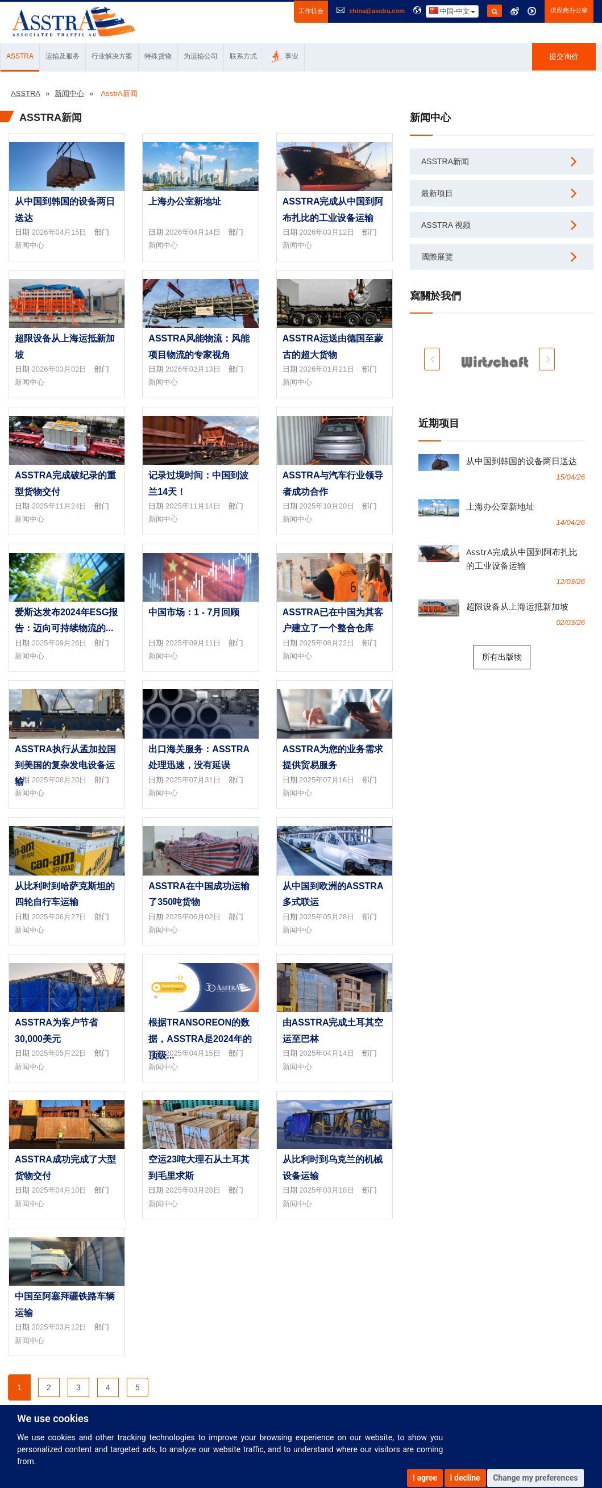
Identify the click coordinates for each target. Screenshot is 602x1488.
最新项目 (437, 193)
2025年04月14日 (326, 1053)
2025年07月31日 (193, 780)
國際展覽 (437, 256)
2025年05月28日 (326, 916)
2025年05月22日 (59, 1053)
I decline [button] (465, 1477)
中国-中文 (452, 11)
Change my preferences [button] (535, 1477)
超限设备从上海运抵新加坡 (517, 606)
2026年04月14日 (193, 232)
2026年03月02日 (59, 369)
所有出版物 (502, 656)
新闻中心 (29, 245)
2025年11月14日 (193, 506)
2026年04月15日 (59, 232)
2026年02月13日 (193, 369)
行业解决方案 (112, 56)
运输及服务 (62, 56)
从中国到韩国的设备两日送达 (521, 460)
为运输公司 (201, 56)
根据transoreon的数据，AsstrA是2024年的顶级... (199, 1039)
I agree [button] (425, 1477)
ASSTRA (20, 56)
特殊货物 (158, 56)
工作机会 (310, 10)
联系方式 (243, 56)
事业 (285, 56)
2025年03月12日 (59, 1327)
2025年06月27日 (59, 916)
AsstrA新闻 (445, 161)
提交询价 (564, 56)
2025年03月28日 (193, 1190)
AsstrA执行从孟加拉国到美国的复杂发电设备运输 (65, 765)
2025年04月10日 (59, 1190)
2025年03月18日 (326, 1190)
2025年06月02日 (193, 916)
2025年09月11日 (193, 643)
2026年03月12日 (326, 232)
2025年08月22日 (326, 643)
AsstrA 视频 (446, 225)
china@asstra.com (377, 10)
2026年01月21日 (326, 369)
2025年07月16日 (326, 780)
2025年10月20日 (326, 506)
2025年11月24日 (59, 506)
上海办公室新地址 (184, 201)
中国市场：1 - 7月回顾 (193, 612)
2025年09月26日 (59, 643)
